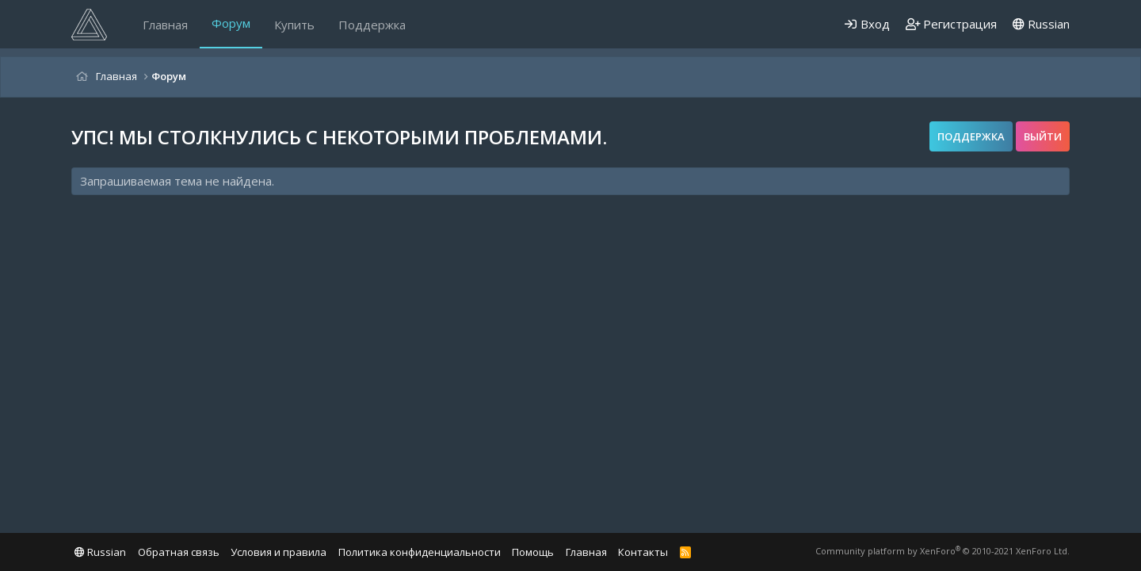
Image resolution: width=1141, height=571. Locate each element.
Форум (231, 23)
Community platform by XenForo (942, 551)
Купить (294, 25)
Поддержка (372, 25)
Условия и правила (278, 552)
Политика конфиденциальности (419, 552)
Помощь (533, 552)
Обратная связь (178, 552)
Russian (1041, 24)
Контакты (643, 552)
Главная (165, 25)
